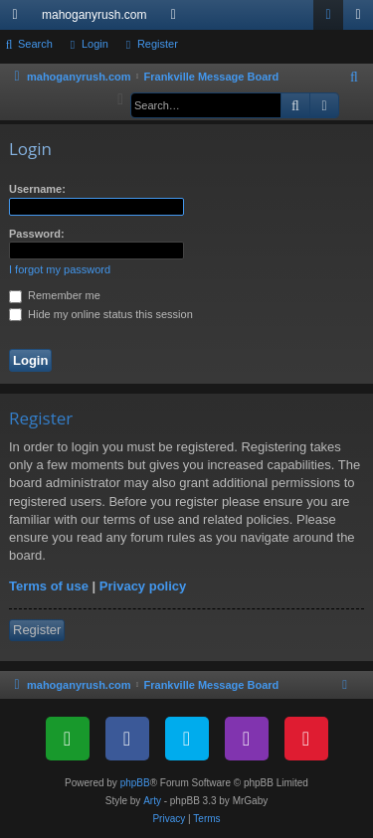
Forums (177, 19)
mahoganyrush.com (94, 15)
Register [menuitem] (362, 19)
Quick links (19, 19)
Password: (37, 234)
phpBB (135, 782)
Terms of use (49, 586)
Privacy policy (142, 586)
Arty (152, 800)
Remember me (54, 295)
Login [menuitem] (332, 19)
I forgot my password (59, 269)
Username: (37, 189)
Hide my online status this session (101, 314)
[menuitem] (355, 77)
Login (95, 44)
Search (35, 44)
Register (157, 44)
